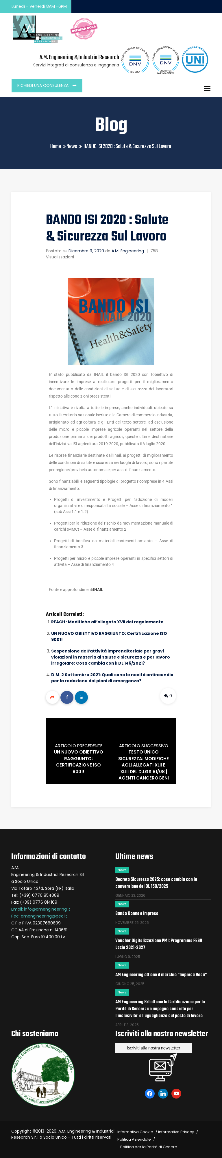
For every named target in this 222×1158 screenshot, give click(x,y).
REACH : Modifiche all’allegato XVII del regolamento (107, 622)
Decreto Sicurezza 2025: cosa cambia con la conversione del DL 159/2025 (156, 883)
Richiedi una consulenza (43, 85)
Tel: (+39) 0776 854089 (35, 895)
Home (55, 146)
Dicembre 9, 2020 (86, 251)
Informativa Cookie (135, 1132)
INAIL (98, 589)
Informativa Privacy (176, 1132)
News (71, 146)
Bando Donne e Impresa (136, 913)
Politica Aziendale (134, 1139)
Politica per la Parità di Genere (148, 1147)
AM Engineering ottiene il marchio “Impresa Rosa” (161, 974)
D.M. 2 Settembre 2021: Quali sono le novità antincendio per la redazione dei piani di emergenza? (112, 678)
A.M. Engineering (128, 251)
